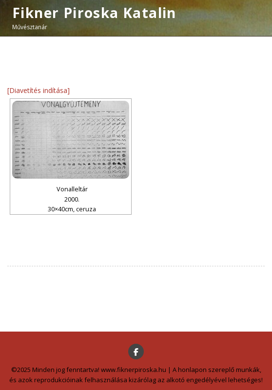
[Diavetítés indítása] (38, 90)
